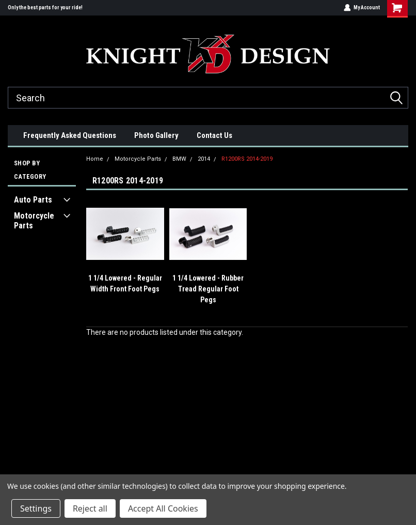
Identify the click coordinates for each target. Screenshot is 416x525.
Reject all (90, 508)
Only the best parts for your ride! (45, 7)
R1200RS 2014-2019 (247, 159)
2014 (204, 159)
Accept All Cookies (163, 508)
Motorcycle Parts (34, 220)
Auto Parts (33, 200)
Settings (36, 508)
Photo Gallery (156, 135)
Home (94, 159)
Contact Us (214, 135)
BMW (179, 159)
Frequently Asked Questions (69, 135)
